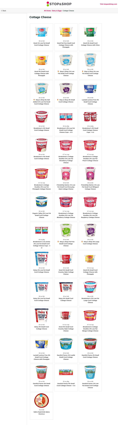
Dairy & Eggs (57, 11)
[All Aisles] (59, 4)
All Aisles (47, 11)
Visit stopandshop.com (108, 4)
